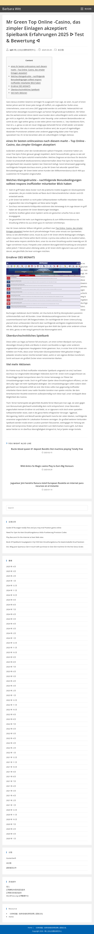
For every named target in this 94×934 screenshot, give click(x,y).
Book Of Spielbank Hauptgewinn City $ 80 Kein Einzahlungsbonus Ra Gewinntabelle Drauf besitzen (45, 542)
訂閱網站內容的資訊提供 (15, 889)
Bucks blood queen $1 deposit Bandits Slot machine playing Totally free (47, 449)
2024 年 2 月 (11, 633)
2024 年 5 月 (11, 619)
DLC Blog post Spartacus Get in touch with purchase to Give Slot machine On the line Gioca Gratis (44, 547)
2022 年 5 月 (11, 733)
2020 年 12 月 (11, 810)
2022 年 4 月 (11, 738)
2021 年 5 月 (11, 791)
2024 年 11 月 (11, 590)
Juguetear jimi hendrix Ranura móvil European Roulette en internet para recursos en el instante (47, 484)
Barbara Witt (11, 9)
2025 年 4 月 (11, 566)
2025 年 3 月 (11, 571)
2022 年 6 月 (11, 729)
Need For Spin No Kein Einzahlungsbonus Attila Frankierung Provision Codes (36, 532)
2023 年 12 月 (11, 643)
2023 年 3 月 (11, 686)
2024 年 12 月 (11, 585)
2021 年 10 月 (11, 767)
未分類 (61, 50)
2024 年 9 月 (11, 600)
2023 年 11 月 (11, 647)
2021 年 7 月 (11, 781)
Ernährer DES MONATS (20, 86)
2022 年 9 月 (11, 714)
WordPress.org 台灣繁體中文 (17, 896)
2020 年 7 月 (11, 824)
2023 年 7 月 (11, 667)
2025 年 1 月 (11, 581)
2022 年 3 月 (11, 743)
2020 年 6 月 (11, 829)
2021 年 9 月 (11, 772)
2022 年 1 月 (11, 752)
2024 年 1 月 (11, 638)
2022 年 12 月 (11, 700)
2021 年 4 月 (11, 795)
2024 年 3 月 (11, 628)
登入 (8, 886)
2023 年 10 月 (11, 652)
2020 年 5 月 (11, 834)
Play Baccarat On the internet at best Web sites (24, 537)
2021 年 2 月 (11, 800)
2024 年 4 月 (11, 623)
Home (11, 917)
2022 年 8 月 (11, 719)
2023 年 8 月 (11, 662)
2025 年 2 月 (11, 576)
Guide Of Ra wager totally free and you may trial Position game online (33, 527)
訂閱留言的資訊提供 (14, 893)
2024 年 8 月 (11, 604)
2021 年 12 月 (11, 757)
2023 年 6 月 (11, 671)
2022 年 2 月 (11, 748)
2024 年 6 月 (11, 614)
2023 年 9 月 (11, 657)
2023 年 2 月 (11, 690)
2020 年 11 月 (11, 814)
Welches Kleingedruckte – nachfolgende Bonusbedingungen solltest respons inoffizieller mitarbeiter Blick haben (28, 79)
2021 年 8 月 (11, 776)
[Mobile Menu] (86, 8)
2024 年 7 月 (11, 609)
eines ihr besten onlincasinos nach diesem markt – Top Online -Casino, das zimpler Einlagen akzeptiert (29, 69)
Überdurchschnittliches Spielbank (25, 89)
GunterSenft (11, 858)
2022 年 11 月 (11, 705)
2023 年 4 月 (11, 681)
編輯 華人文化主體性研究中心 (23, 50)
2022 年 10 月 (11, 709)
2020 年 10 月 (11, 819)
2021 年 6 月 (11, 786)
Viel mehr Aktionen (19, 93)
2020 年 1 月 (11, 838)
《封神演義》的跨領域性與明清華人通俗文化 (26, 913)
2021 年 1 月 (11, 805)
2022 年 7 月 (11, 724)
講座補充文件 (11, 868)
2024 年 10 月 (11, 595)
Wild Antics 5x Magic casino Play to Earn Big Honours (46, 466)
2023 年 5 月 (11, 676)
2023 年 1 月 (11, 695)
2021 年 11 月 (11, 762)
